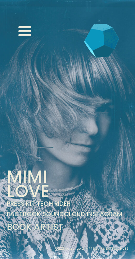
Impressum (93, 249)
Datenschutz (117, 249)
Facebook (24, 214)
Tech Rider (54, 203)
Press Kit (21, 203)
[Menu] (25, 31)
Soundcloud (63, 214)
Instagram (104, 214)
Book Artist (35, 227)
